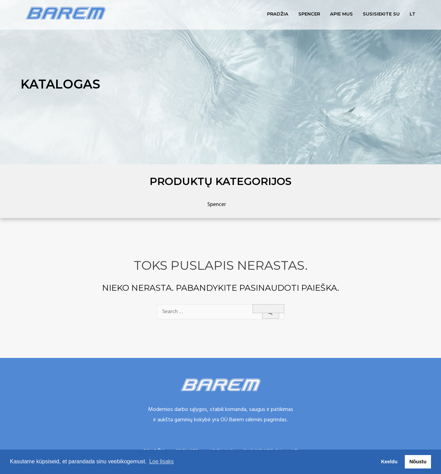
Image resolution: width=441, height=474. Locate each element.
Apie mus (341, 14)
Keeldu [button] (389, 461)
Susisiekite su (381, 14)
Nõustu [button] (418, 461)
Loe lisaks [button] (161, 461)
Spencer (309, 14)
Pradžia (277, 14)
